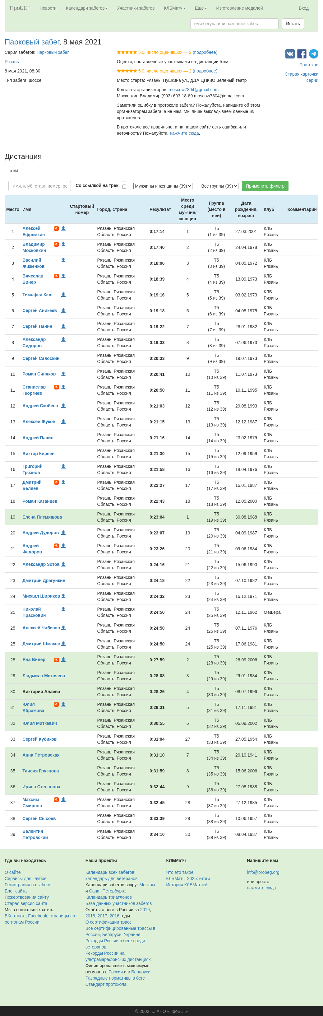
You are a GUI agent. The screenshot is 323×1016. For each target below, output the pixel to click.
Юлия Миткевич (39, 723)
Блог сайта (16, 890)
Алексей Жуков (38, 421)
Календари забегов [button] (87, 8)
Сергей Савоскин (40, 358)
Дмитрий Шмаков (41, 643)
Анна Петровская (40, 755)
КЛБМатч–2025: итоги (188, 878)
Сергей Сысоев (39, 818)
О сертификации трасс (108, 922)
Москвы (147, 884)
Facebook (37, 915)
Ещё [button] (201, 8)
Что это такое (180, 872)
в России (114, 971)
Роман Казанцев (39, 501)
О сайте (13, 872)
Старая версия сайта (26, 903)
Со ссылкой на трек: (98, 185)
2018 (90, 915)
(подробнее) (205, 52)
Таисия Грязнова (40, 770)
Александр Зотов (41, 564)
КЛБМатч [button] (175, 8)
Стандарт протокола (106, 984)
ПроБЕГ (20, 8)
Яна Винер (33, 659)
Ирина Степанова (41, 786)
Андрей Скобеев (40, 405)
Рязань (12, 61)
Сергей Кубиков (39, 739)
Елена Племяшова (42, 517)
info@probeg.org (263, 872)
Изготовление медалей (239, 8)
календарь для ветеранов (111, 878)
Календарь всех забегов (109, 872)
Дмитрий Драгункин (43, 580)
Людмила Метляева (43, 675)
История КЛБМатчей (187, 884)
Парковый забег (32, 42)
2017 (102, 915)
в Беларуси (139, 971)
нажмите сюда (184, 133)
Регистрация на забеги (28, 884)
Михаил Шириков (41, 596)
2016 (114, 915)
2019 (145, 909)
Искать (293, 23)
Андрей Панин (37, 437)
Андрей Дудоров (40, 532)
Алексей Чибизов (41, 627)
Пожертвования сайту (27, 897)
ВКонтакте (15, 915)
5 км (14, 170)
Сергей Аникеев (39, 310)
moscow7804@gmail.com (194, 89)
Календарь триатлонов (108, 897)
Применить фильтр (265, 186)
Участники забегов (136, 8)
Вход (304, 8)
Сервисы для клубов (26, 878)
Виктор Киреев (38, 453)
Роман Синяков (39, 373)
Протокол (308, 64)
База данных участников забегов (118, 903)
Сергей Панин (37, 326)
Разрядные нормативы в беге (115, 978)
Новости (48, 8)
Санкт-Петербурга (107, 890)
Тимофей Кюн (37, 294)
